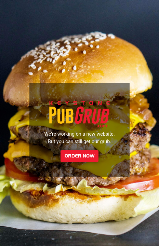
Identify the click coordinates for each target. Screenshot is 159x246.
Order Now (80, 156)
